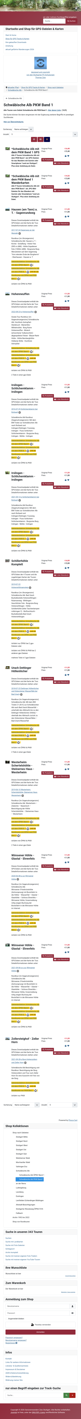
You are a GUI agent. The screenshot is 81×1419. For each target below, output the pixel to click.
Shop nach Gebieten (19, 1132)
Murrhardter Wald (21, 1162)
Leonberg (17, 1192)
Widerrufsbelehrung (13, 1377)
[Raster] (34, 139)
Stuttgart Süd (19, 1154)
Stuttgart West (20, 1145)
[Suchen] (35, 1395)
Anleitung (9, 46)
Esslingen (18, 1196)
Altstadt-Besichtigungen (23, 1204)
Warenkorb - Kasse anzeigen (68, 1292)
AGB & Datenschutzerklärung (17, 1373)
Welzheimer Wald (21, 1158)
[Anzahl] (44, 134)
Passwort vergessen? (14, 1338)
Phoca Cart (73, 1120)
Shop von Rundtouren (19, 1221)
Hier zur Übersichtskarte (13, 122)
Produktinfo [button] (47, 160)
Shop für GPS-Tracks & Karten (17, 39)
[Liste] (47, 139)
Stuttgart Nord (19, 1141)
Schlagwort (10, 1249)
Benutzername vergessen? (16, 1340)
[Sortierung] (23, 129)
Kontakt (9, 1359)
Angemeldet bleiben (16, 1319)
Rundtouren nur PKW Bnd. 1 (24, 1090)
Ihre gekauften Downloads (16, 42)
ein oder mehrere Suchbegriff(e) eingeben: (60, 17)
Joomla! (14, 1412)
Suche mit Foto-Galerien (15, 1245)
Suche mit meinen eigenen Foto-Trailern (21, 1256)
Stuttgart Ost (19, 1149)
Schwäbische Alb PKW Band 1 (29, 1179)
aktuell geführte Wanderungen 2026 (20, 49)
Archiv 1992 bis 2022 (19, 1217)
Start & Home (11, 35)
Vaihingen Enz (19, 1166)
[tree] (40, 1177)
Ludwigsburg (19, 1187)
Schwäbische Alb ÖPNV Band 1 (30, 1175)
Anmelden (40, 1332)
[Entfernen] (72, 1395)
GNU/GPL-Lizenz (38, 1412)
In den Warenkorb (61, 163)
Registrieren (11, 1343)
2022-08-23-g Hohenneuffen (24, 312)
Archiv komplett (12, 1252)
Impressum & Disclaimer (15, 1369)
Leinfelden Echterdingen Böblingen (28, 1200)
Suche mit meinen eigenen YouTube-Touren (23, 1260)
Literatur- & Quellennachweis (17, 1366)
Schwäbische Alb (14, 98)
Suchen (71, 21)
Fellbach (17, 1213)
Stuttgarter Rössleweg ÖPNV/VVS (27, 1209)
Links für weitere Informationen (18, 1362)
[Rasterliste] (41, 139)
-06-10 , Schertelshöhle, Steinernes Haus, (24, 792)
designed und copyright (40, 72)
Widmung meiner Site (14, 1380)
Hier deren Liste (54, 110)
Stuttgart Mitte (20, 1137)
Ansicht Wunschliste (70, 1275)
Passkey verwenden (41, 1325)
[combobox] (54, 21)
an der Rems (19, 1183)
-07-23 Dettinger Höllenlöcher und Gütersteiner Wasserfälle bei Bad (25, 691)
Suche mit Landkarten (14, 1242)
